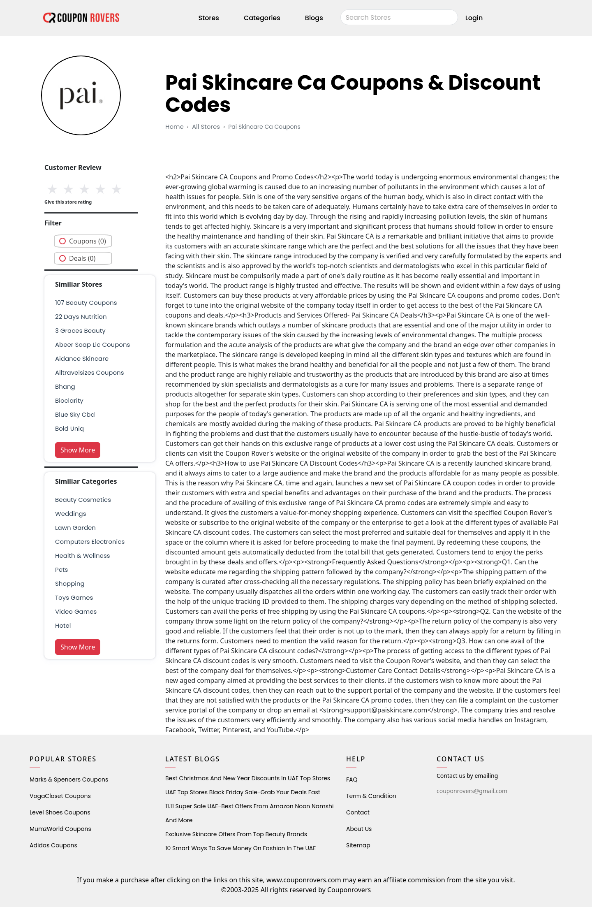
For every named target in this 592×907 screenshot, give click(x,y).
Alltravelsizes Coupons (89, 372)
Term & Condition (371, 796)
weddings (70, 513)
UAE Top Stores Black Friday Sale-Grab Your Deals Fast (242, 792)
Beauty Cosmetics (83, 499)
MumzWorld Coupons (60, 829)
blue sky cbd (75, 414)
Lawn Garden (75, 527)
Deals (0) (82, 258)
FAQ (352, 779)
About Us (359, 829)
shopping (70, 583)
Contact (358, 812)
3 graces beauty (80, 330)
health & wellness (82, 555)
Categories (262, 18)
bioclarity (69, 400)
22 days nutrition (81, 316)
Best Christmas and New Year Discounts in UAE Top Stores (247, 778)
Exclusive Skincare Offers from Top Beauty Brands (236, 834)
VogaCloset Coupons (60, 796)
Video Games (76, 611)
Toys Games (74, 597)
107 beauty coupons (86, 302)
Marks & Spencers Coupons (69, 779)
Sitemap (358, 845)
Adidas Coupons (53, 845)
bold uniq (69, 428)
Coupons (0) (87, 241)
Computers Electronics (90, 541)
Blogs (314, 18)
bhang (65, 386)
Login (474, 18)
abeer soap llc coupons (92, 344)
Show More (77, 450)
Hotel (63, 625)
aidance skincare (82, 358)
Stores (209, 18)
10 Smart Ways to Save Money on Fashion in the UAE (240, 848)
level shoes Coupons (60, 812)
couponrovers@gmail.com (472, 791)
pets (61, 569)
